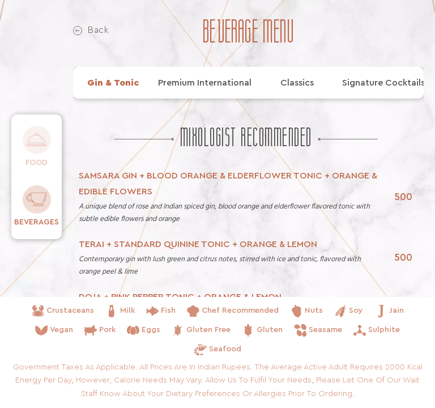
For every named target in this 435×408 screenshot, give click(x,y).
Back (90, 30)
